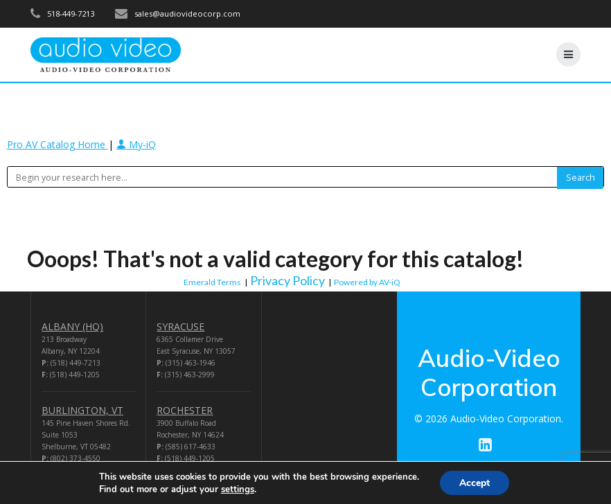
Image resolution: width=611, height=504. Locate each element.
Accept (474, 482)
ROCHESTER (185, 410)
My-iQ (136, 144)
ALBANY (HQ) (72, 326)
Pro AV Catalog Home (57, 144)
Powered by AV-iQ (367, 282)
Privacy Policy (287, 280)
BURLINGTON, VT (82, 410)
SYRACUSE (180, 326)
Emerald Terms (212, 282)
